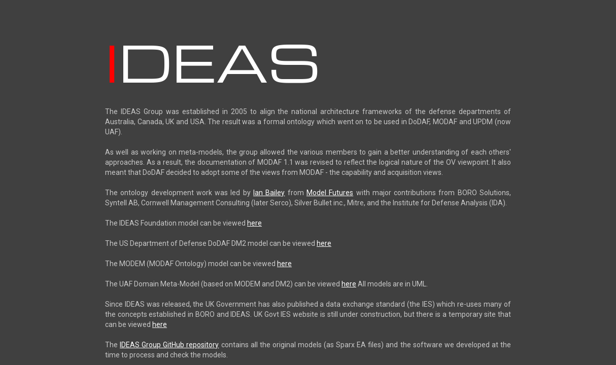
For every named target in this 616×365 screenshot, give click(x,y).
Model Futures (329, 193)
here (254, 223)
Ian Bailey (269, 193)
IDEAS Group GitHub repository (169, 345)
